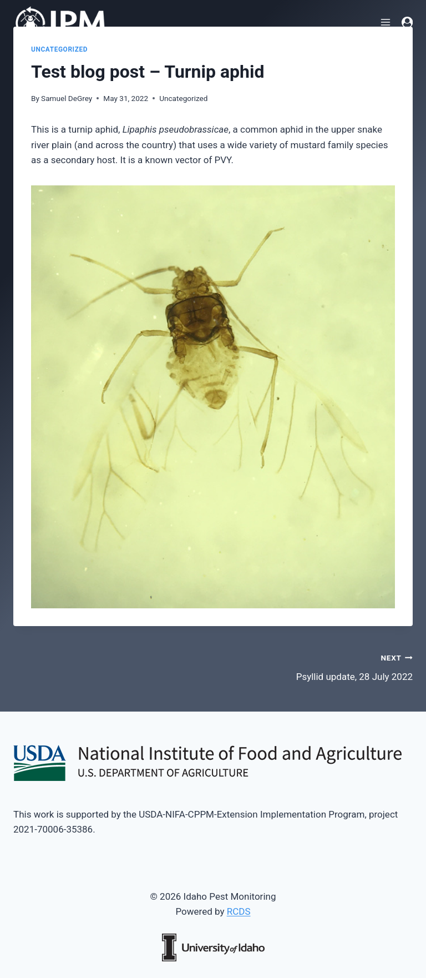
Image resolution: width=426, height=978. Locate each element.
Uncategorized (59, 49)
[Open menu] (386, 22)
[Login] (407, 22)
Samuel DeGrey (66, 98)
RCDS (239, 911)
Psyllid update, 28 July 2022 (317, 666)
